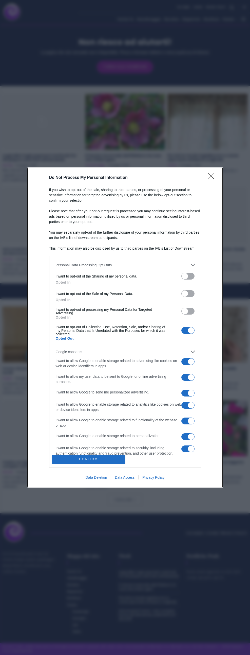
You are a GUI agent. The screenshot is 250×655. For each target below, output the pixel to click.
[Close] (213, 178)
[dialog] (125, 327)
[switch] (188, 276)
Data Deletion (96, 477)
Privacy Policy (153, 477)
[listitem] (125, 265)
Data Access (124, 477)
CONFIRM (88, 459)
